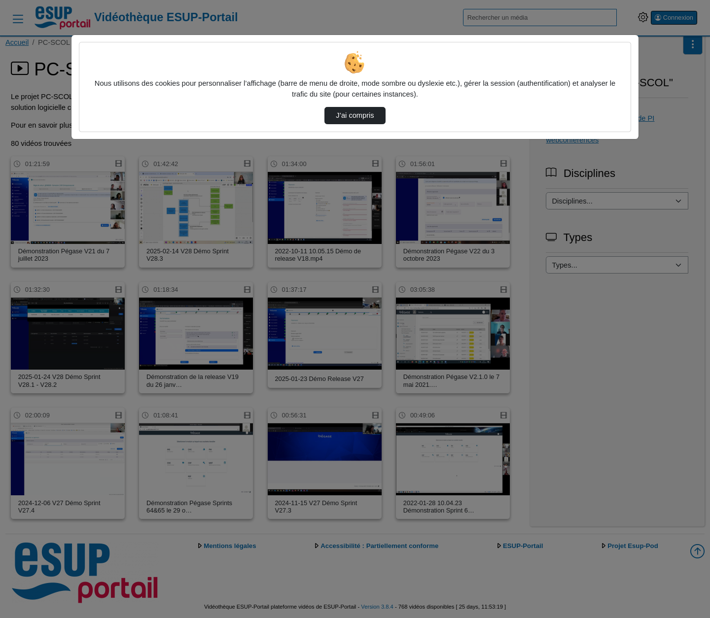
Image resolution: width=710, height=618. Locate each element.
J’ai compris (355, 115)
